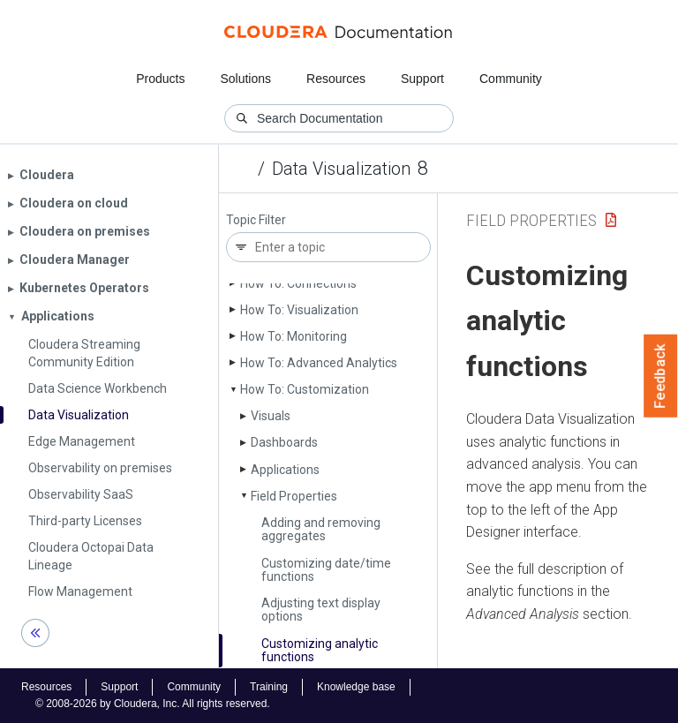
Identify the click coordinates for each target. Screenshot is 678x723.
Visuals (270, 416)
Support (422, 79)
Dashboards (284, 442)
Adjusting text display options (320, 609)
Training (269, 687)
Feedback (660, 376)
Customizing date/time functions (326, 570)
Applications (285, 470)
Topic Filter (256, 220)
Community (510, 79)
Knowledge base (356, 687)
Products (160, 79)
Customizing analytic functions (319, 650)
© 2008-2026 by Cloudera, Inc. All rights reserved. (152, 703)
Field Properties (294, 496)
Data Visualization (341, 168)
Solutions (245, 79)
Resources (335, 79)
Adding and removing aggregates (320, 529)
